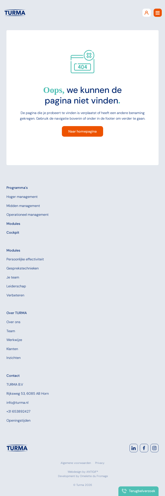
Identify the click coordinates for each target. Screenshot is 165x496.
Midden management (23, 205)
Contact (13, 375)
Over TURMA (16, 313)
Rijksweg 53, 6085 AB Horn (27, 393)
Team (10, 331)
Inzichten (13, 357)
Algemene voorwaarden (76, 463)
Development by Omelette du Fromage (83, 476)
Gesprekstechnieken (22, 268)
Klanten (12, 349)
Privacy (99, 463)
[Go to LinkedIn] (134, 448)
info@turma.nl (17, 402)
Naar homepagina (82, 131)
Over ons (13, 322)
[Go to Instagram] (154, 448)
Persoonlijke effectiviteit (25, 259)
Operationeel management (27, 214)
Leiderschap (16, 286)
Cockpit (12, 232)
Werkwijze (14, 340)
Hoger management (22, 196)
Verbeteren (15, 295)
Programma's (17, 187)
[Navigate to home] (17, 448)
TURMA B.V (14, 384)
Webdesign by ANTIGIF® (83, 472)
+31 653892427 (18, 411)
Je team (12, 277)
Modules (13, 223)
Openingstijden (18, 420)
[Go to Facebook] (144, 448)
